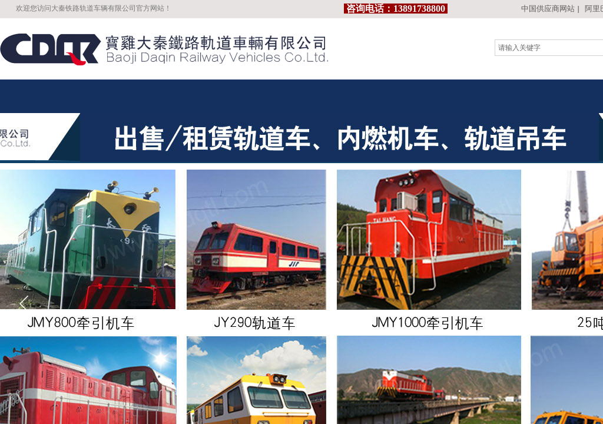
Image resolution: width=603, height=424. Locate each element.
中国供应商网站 (548, 8)
